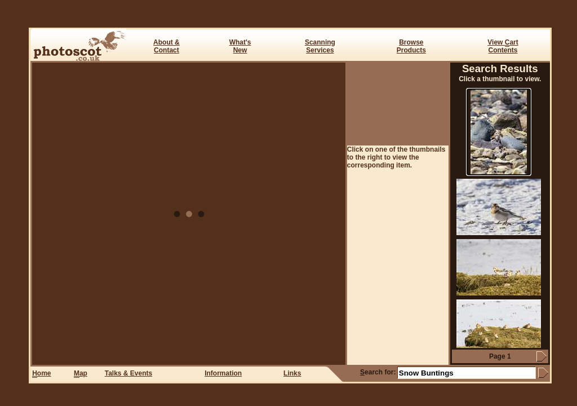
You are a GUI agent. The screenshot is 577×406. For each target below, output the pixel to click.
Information (223, 373)
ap (80, 373)
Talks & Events (128, 373)
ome (41, 373)
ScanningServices (320, 46)
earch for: (378, 372)
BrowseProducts (411, 46)
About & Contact (166, 46)
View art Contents (502, 46)
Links (292, 373)
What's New (240, 46)
